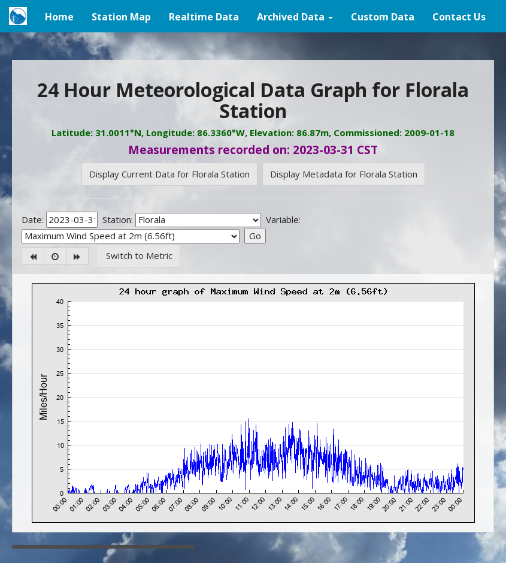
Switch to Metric (138, 255)
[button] (295, 16)
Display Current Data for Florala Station (169, 174)
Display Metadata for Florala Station (343, 174)
